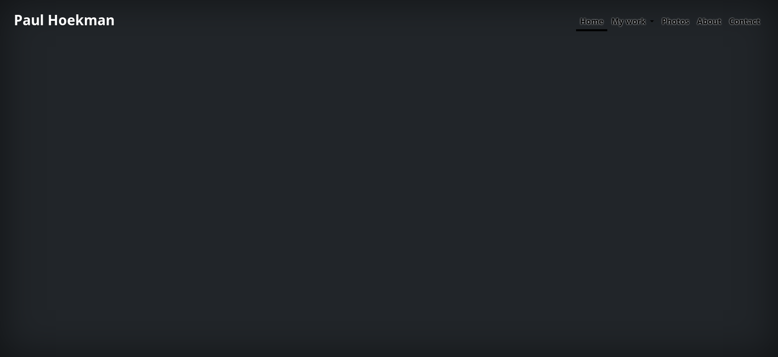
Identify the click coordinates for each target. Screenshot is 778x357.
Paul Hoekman (64, 19)
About (709, 21)
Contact (744, 21)
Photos (675, 21)
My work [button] (629, 21)
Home (591, 21)
